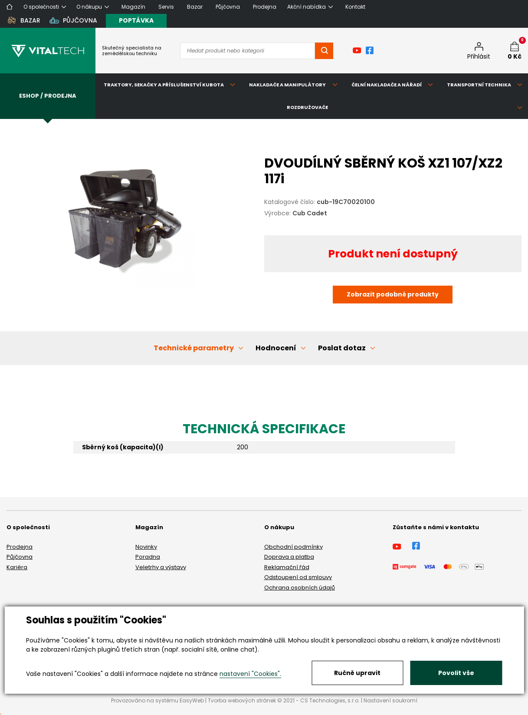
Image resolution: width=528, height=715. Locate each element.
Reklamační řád (286, 567)
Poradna (147, 557)
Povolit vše (456, 673)
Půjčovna (20, 557)
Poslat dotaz (342, 348)
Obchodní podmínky (293, 547)
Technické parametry (194, 348)
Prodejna (20, 547)
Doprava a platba (289, 557)
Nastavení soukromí (390, 700)
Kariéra (17, 567)
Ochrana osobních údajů (299, 587)
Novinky (146, 547)
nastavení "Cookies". (250, 673)
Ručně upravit (357, 673)
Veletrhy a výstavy (160, 567)
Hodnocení (276, 348)
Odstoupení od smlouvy (298, 577)
